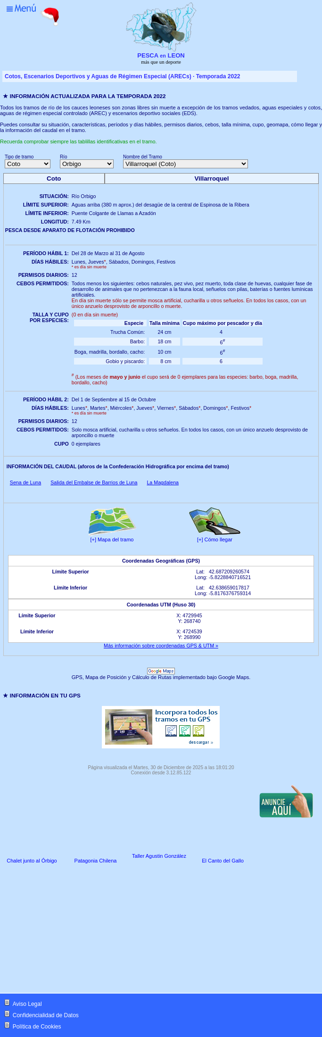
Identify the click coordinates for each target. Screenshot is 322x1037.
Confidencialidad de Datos (46, 1015)
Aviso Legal (27, 1004)
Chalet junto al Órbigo (32, 860)
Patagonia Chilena (95, 860)
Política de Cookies (37, 1026)
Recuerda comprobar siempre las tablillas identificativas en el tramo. (78, 141)
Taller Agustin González (159, 856)
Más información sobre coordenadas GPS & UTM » (161, 645)
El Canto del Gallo (223, 860)
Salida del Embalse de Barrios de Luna (93, 482)
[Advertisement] (35, 929)
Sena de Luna (25, 482)
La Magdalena (163, 482)
